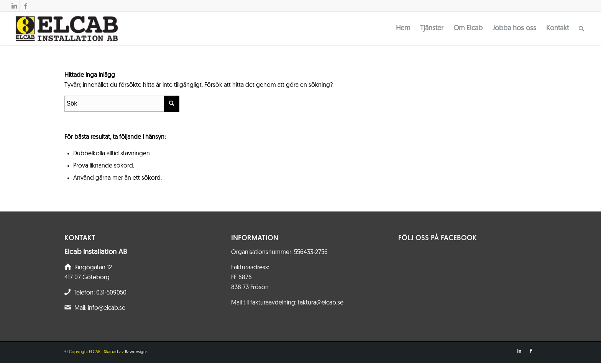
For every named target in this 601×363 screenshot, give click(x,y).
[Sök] (581, 29)
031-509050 (111, 293)
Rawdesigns (136, 352)
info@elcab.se (106, 308)
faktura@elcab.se (320, 303)
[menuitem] (403, 29)
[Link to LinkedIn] (14, 5)
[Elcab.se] (66, 29)
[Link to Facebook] (25, 5)
